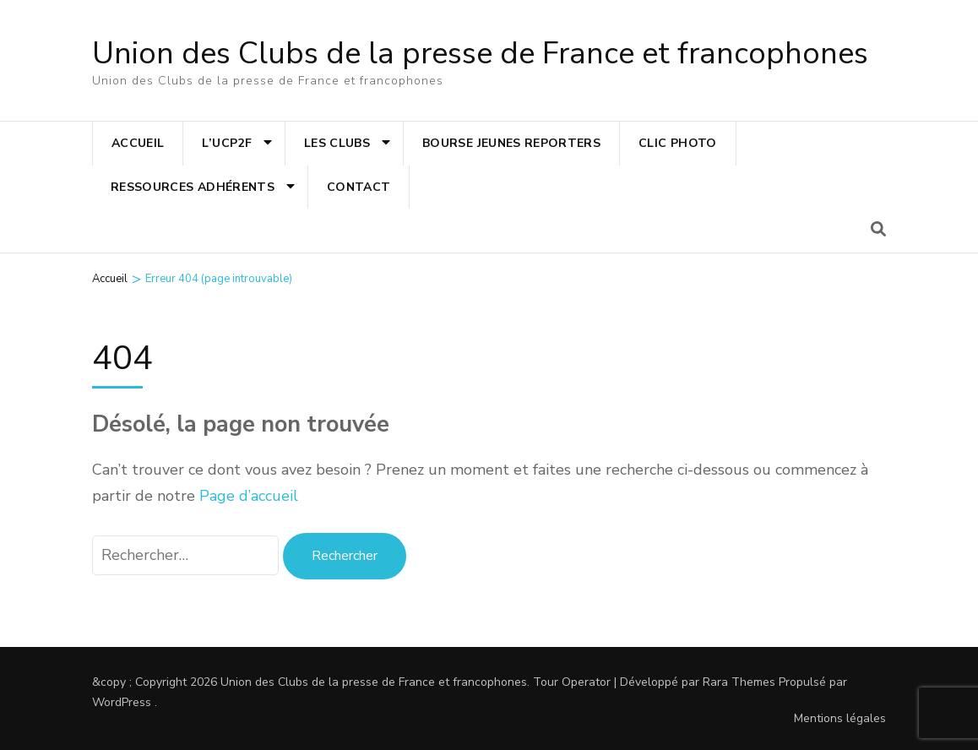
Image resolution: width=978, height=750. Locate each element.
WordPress (121, 702)
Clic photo (677, 143)
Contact (358, 187)
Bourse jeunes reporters (511, 143)
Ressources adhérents (192, 187)
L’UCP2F (226, 143)
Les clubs (337, 143)
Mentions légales (840, 718)
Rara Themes (739, 682)
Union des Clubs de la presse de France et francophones (480, 53)
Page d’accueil (248, 496)
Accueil (137, 143)
